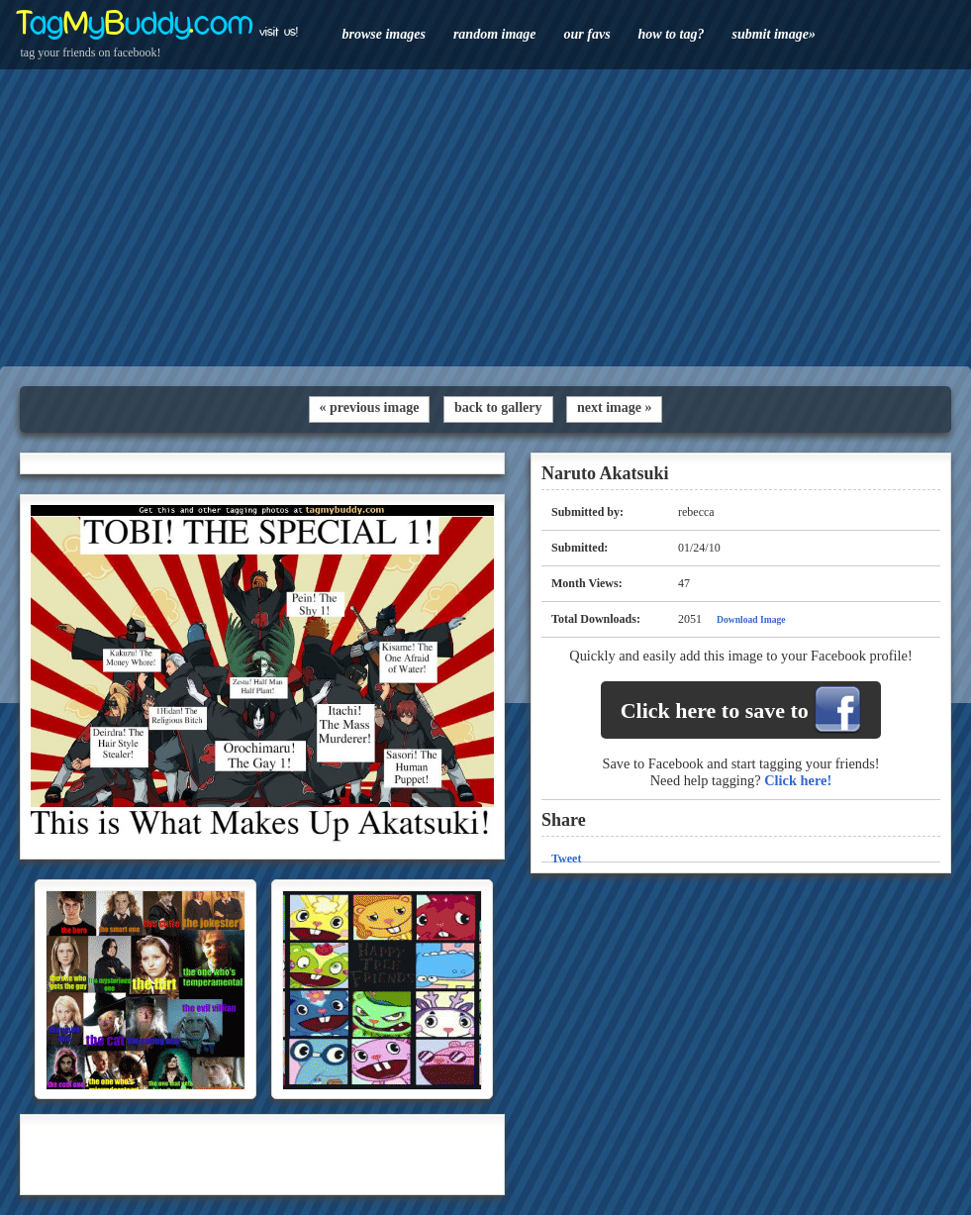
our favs (587, 34)
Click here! (797, 780)
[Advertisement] (485, 217)
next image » (614, 407)
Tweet (566, 858)
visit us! (278, 32)
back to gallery (498, 407)
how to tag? (671, 34)
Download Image (751, 619)
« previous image (370, 407)
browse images (384, 34)
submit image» (773, 34)
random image (494, 34)
